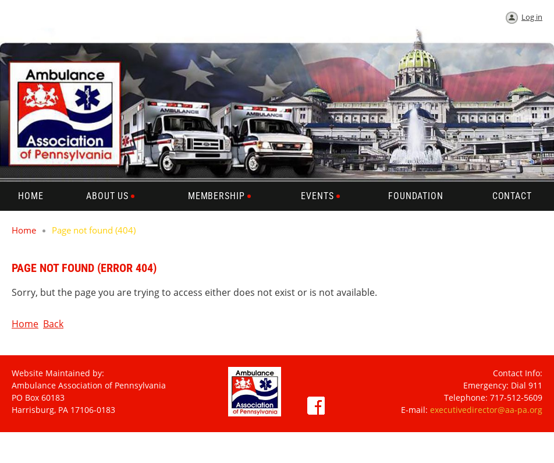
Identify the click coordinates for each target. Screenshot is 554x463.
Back (53, 323)
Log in (531, 17)
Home (24, 230)
